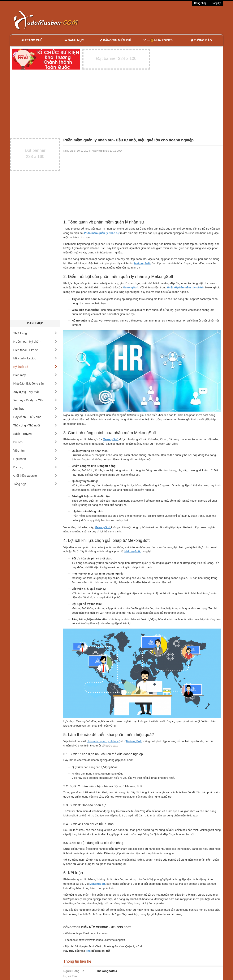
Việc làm (35, 450)
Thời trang (35, 333)
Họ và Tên (70, 976)
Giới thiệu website (35, 475)
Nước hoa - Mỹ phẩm (35, 341)
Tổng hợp (35, 484)
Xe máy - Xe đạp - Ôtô (35, 400)
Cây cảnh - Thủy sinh (35, 417)
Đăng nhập (200, 3)
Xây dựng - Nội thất (35, 392)
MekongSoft (110, 439)
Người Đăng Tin (73, 971)
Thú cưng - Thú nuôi (35, 425)
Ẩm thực (35, 408)
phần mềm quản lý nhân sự (103, 741)
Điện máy (35, 375)
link (88, 950)
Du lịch (35, 442)
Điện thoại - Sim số (35, 350)
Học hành (35, 459)
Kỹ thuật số (35, 366)
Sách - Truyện (35, 433)
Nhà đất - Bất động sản (35, 383)
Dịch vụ (35, 467)
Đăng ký (216, 3)
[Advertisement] (161, 20)
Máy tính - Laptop (35, 358)
